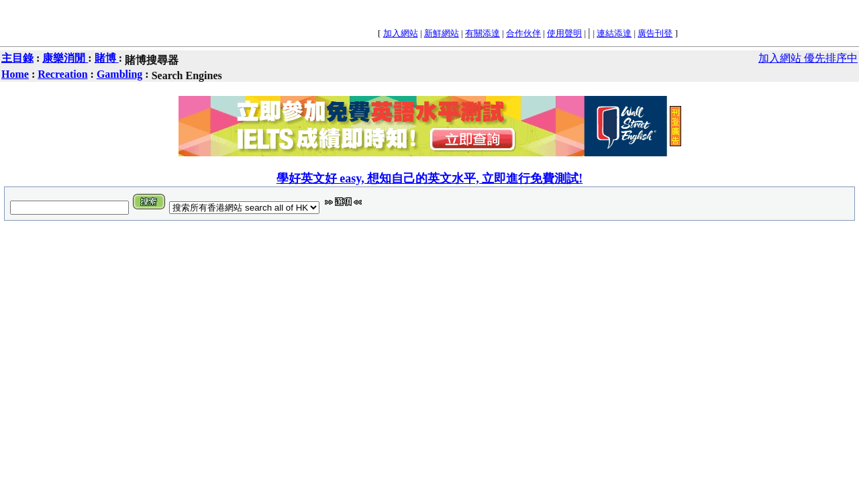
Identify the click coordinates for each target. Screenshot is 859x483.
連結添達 (614, 33)
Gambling (119, 74)
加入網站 (400, 33)
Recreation (62, 74)
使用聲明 (564, 33)
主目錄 (17, 58)
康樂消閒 (65, 58)
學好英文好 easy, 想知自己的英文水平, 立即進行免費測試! (429, 178)
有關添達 (482, 33)
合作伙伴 (523, 33)
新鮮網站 (441, 33)
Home (15, 74)
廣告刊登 (655, 33)
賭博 (107, 58)
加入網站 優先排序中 (808, 58)
